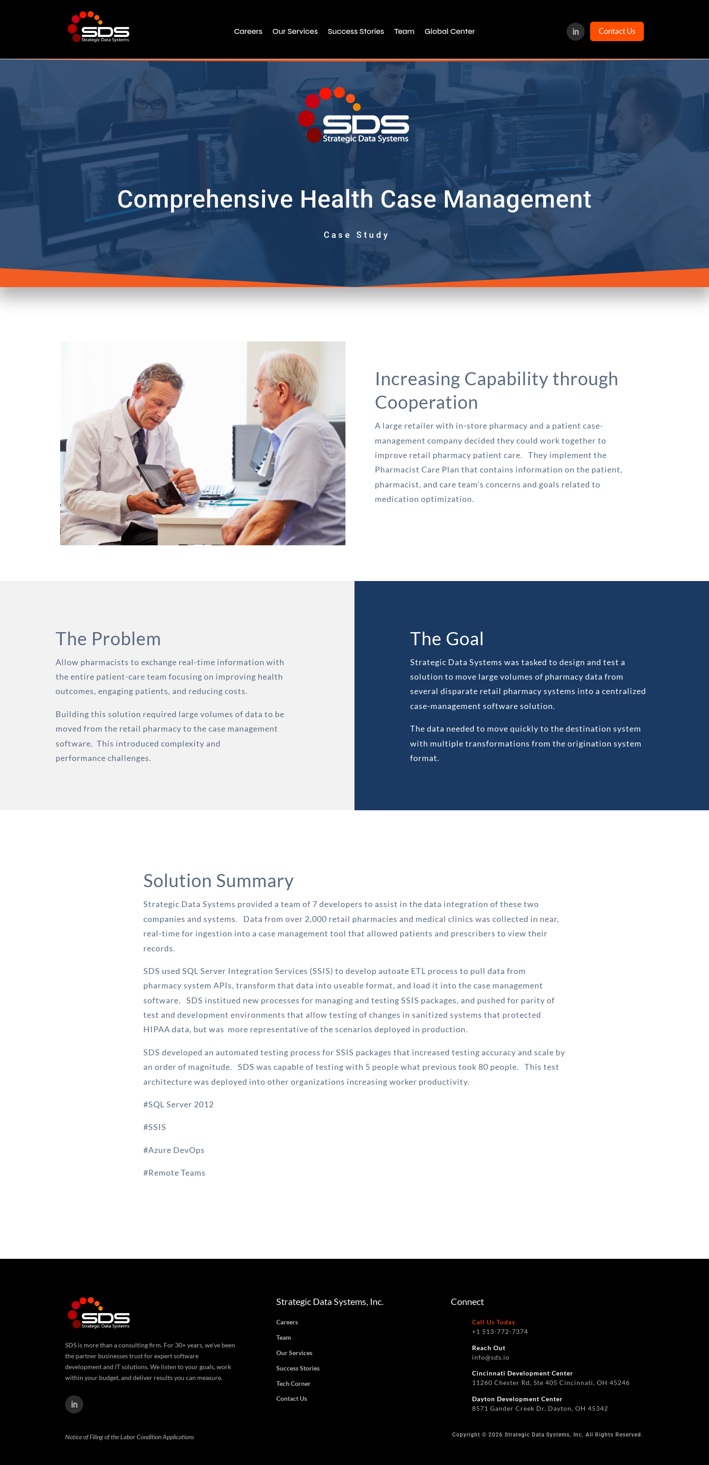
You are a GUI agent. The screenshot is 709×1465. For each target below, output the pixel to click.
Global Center (450, 31)
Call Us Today (493, 1322)
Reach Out (489, 1348)
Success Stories (356, 31)
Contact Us (617, 31)
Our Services (294, 31)
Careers (248, 31)
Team (404, 31)
